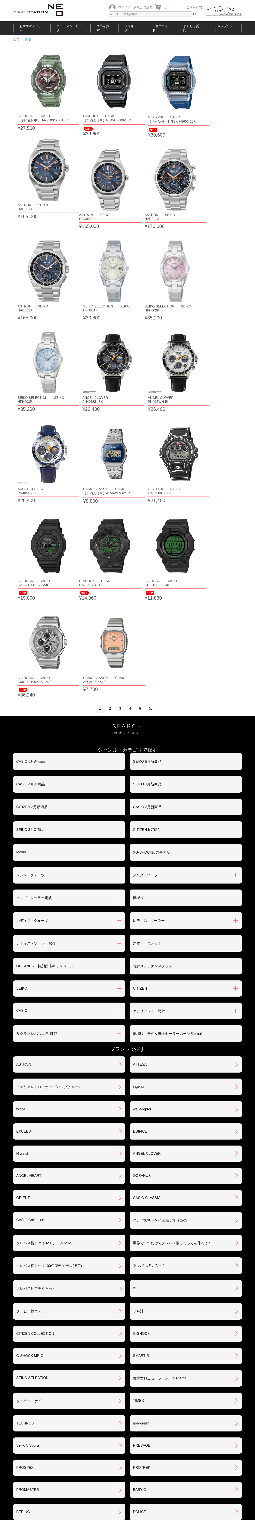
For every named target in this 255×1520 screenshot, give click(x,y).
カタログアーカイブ (188, 1445)
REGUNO (141, 1327)
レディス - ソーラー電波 (35, 714)
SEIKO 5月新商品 (147, 532)
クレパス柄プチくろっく (36, 1059)
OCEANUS (142, 946)
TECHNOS (25, 1194)
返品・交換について (188, 1404)
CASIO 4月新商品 (30, 555)
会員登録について (30, 1424)
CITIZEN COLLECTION (35, 1104)
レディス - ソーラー (149, 691)
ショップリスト (223, 28)
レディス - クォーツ (32, 691)
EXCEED (23, 902)
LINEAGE (140, 1304)
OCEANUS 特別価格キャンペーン (45, 736)
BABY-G (139, 1260)
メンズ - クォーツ (30, 645)
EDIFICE (140, 902)
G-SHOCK (141, 1104)
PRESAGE (141, 1216)
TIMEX (138, 1171)
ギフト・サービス (108, 1445)
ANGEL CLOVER (147, 924)
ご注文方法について (32, 1404)
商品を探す (103, 28)
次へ (152, 479)
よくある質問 (191, 28)
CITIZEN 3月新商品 (32, 577)
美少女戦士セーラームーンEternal (160, 1149)
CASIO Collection (30, 990)
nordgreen (141, 1194)
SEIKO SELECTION (32, 1148)
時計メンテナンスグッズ (152, 736)
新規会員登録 (143, 7)
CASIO (21, 781)
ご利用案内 (194, 7)
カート (168, 7)
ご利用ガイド (160, 28)
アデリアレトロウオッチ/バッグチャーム (49, 857)
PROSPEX (25, 1238)
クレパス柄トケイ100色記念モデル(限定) (49, 1036)
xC (135, 1058)
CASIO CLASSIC (146, 968)
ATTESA (140, 835)
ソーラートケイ (28, 1171)
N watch (22, 924)
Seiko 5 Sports (28, 1216)
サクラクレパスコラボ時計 (37, 804)
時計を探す (126, 1471)
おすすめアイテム (31, 28)
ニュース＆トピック (69, 28)
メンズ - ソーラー (147, 645)
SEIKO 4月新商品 (147, 555)
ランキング (131, 28)
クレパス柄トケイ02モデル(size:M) (44, 1013)
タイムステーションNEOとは (215, 1471)
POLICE (139, 1282)
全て (16, 39)
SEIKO (21, 759)
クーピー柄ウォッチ (32, 1082)
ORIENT (23, 968)
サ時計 (138, 1082)
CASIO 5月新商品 (30, 532)
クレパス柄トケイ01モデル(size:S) (160, 991)
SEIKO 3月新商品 (30, 600)
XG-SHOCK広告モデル (151, 623)
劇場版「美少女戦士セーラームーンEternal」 (169, 804)
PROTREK (141, 1238)
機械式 (138, 668)
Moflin (21, 622)
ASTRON (23, 835)
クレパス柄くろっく (149, 1036)
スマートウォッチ (147, 714)
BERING (23, 1282)
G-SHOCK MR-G (30, 1126)
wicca (20, 880)
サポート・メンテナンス (36, 1445)
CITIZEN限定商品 (147, 600)
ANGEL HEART (28, 946)
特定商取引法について (112, 1424)
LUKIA (21, 1327)
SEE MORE (127, 1354)
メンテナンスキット (32, 1305)
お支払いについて (108, 1404)
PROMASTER (27, 1260)
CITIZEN (140, 759)
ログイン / (125, 7)
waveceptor (142, 880)
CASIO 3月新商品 (147, 577)
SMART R (141, 1126)
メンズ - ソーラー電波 (34, 668)
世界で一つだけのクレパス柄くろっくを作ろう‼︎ (171, 1013)
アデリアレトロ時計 (149, 781)
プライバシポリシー (188, 1424)
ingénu (138, 857)
